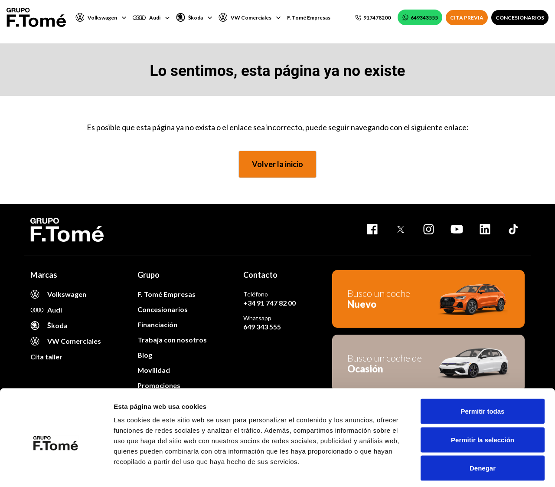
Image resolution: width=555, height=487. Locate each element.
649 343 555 (262, 326)
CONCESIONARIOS (520, 17)
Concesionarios (162, 309)
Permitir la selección (482, 401)
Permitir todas (483, 373)
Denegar (483, 430)
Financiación (157, 324)
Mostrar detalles (469, 470)
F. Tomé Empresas (308, 17)
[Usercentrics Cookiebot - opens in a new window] (56, 470)
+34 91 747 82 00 (269, 303)
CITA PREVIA (466, 17)
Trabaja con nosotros (172, 340)
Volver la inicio (277, 164)
